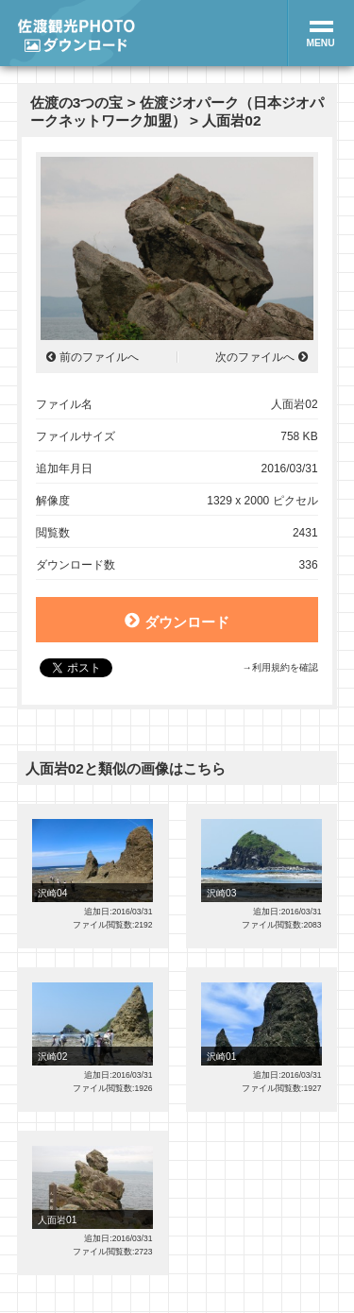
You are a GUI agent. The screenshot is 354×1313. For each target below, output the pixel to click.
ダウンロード (176, 620)
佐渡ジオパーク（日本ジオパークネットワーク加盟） (177, 111)
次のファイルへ (255, 357)
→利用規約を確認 (279, 667)
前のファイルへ (99, 357)
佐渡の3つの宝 (77, 102)
